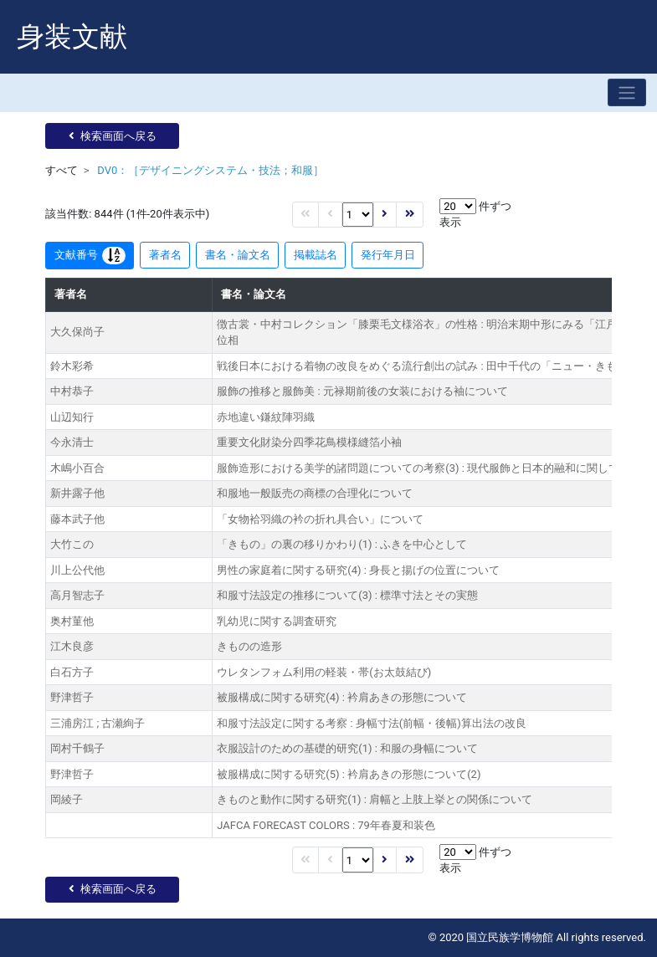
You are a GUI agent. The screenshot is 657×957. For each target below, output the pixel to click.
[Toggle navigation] (627, 92)
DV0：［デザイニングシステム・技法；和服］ (210, 170)
